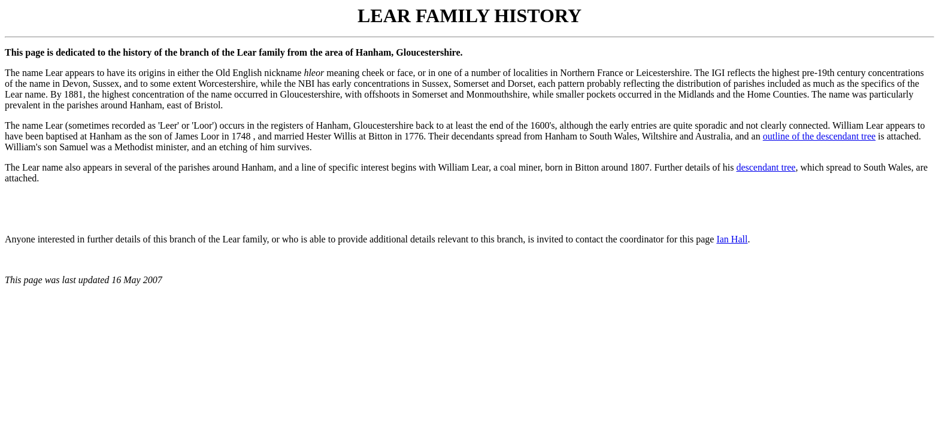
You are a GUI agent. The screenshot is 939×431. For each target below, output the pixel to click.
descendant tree (765, 167)
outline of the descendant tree (819, 136)
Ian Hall (731, 239)
